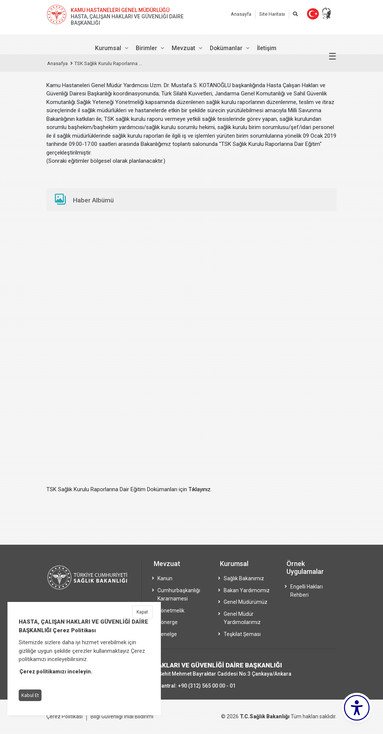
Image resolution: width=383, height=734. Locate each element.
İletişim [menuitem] (266, 48)
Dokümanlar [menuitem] (226, 48)
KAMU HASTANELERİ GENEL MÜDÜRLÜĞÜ (120, 10)
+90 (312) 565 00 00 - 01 (207, 686)
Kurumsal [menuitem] (108, 48)
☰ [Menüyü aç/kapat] (332, 56)
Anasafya (57, 63)
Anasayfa (241, 14)
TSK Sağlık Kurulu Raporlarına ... (108, 63)
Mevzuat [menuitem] (183, 48)
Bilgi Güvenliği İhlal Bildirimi (122, 716)
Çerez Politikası (64, 716)
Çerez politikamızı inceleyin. (55, 672)
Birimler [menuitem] (146, 48)
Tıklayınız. (200, 489)
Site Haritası (272, 14)
